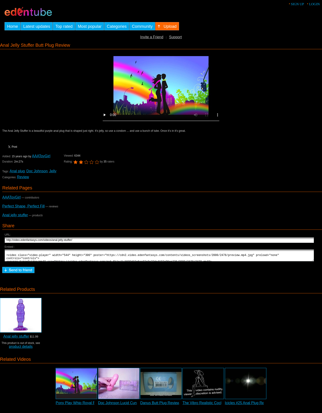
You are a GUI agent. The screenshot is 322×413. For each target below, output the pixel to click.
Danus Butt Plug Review (160, 405)
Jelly (52, 171)
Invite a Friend (151, 37)
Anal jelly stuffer (15, 215)
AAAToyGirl (41, 156)
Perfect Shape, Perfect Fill (23, 206)
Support (175, 37)
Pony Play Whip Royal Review (80, 405)
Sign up (297, 4)
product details (21, 349)
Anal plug (17, 171)
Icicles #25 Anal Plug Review (248, 405)
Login (314, 4)
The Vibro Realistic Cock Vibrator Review (215, 405)
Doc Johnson (36, 171)
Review (23, 177)
